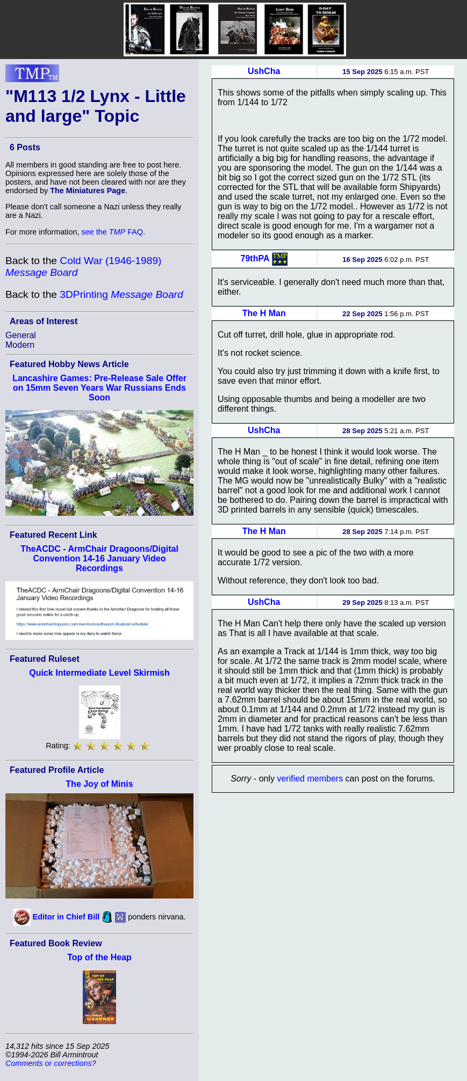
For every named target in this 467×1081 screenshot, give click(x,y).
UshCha (264, 71)
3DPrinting (121, 294)
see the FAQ (112, 232)
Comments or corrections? (50, 1063)
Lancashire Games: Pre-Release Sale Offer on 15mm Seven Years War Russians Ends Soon (99, 388)
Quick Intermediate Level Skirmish (99, 672)
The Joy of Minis (99, 783)
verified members (310, 778)
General (20, 335)
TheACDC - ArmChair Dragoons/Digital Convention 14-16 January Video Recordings (99, 558)
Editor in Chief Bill (66, 916)
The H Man (264, 313)
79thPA (255, 258)
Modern (19, 344)
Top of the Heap (99, 957)
